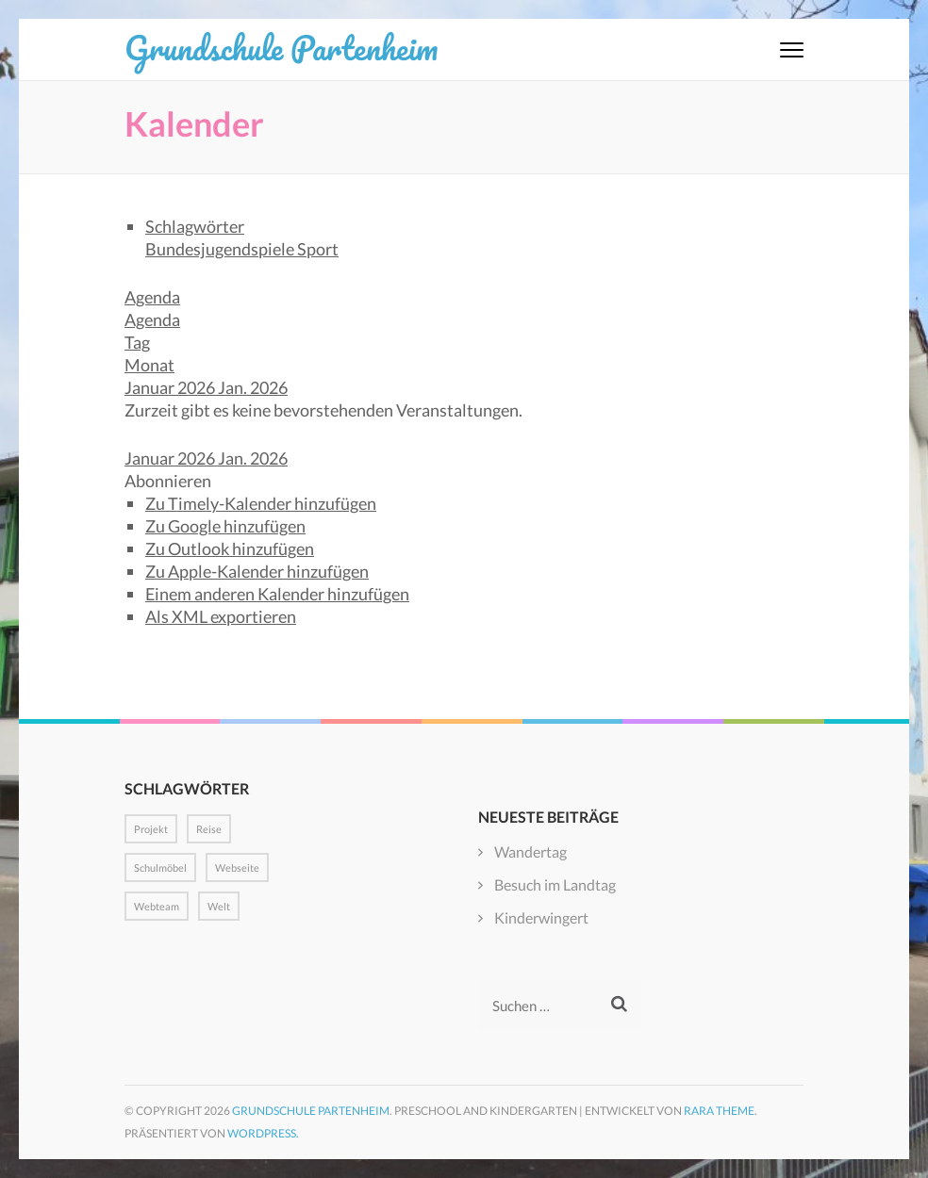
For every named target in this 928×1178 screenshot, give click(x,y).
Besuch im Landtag (555, 884)
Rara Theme (719, 1111)
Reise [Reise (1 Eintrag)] (209, 829)
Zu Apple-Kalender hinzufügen (257, 571)
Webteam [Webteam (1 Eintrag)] (156, 906)
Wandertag (530, 851)
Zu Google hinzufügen (225, 525)
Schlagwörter (194, 226)
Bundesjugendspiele (221, 248)
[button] (167, 480)
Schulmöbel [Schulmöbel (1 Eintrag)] (160, 867)
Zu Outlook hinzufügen (229, 548)
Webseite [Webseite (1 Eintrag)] (237, 867)
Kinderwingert (541, 917)
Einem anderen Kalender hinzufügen (277, 593)
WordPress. (263, 1133)
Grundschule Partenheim (281, 47)
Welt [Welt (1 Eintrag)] (218, 906)
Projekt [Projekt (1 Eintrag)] (151, 829)
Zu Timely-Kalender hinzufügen (260, 503)
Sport (318, 248)
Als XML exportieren (220, 616)
